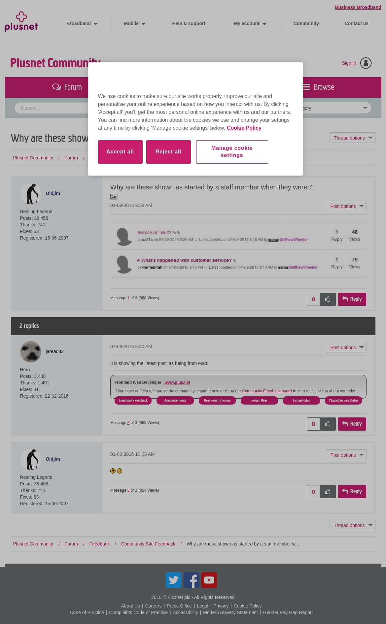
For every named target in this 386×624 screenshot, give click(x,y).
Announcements (175, 400)
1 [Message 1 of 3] (128, 298)
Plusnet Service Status (343, 400)
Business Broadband (358, 7)
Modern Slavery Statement (230, 612)
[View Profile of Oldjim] (53, 193)
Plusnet (21, 20)
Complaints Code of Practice (138, 612)
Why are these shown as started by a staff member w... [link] (243, 157)
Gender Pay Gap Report (288, 612)
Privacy (220, 605)
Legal (202, 605)
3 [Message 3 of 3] (128, 490)
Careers (153, 605)
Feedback (99, 157)
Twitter (174, 580)
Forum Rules (301, 400)
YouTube (209, 580)
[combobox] (132, 108)
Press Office (179, 605)
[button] (346, 206)
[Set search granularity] (317, 108)
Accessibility (185, 612)
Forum (71, 157)
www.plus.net (177, 382)
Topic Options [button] (352, 138)
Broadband (79, 23)
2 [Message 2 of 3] (128, 422)
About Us (130, 605)
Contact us (356, 23)
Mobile (132, 23)
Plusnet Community (55, 63)
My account (247, 23)
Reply (356, 299)
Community (306, 23)
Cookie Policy (248, 605)
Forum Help (259, 400)
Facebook (191, 580)
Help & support (188, 23)
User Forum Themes (217, 400)
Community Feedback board (267, 391)
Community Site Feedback (148, 157)
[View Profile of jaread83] (55, 351)
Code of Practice (87, 612)
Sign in (349, 63)
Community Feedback (133, 400)
